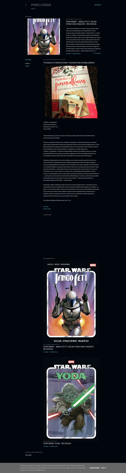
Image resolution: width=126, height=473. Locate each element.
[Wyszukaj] (98, 5)
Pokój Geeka (41, 5)
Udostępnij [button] (68, 53)
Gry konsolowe (78, 8)
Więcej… (86, 8)
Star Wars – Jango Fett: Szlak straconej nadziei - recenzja (81, 22)
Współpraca (35, 8)
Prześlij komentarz (76, 53)
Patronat (43, 8)
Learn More (94, 468)
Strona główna (52, 8)
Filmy (70, 8)
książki (27, 66)
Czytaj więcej (97, 53)
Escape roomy (63, 8)
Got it (103, 468)
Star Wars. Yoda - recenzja (57, 443)
